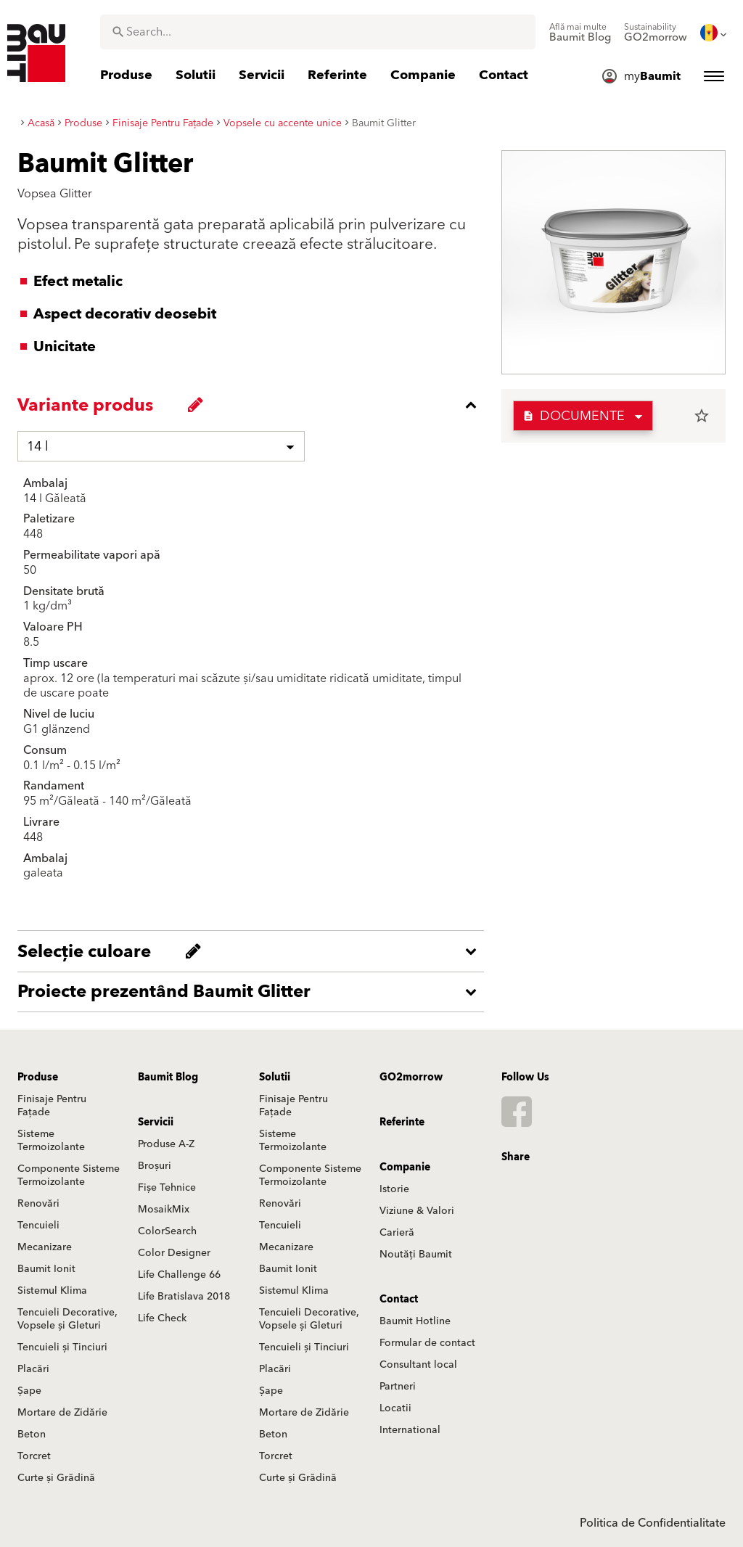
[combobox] (317, 32)
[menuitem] (580, 32)
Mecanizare (44, 1247)
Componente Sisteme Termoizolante (68, 1175)
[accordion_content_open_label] (254, 951)
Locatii (395, 1408)
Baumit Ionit (46, 1269)
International (409, 1430)
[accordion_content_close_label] (254, 405)
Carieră (396, 1233)
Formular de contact (427, 1343)
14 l (38, 446)
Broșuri (154, 1166)
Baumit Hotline (415, 1321)
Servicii (155, 1122)
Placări (33, 1369)
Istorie (394, 1189)
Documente (573, 416)
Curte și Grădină (56, 1478)
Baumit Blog (168, 1077)
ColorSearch (167, 1231)
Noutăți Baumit (415, 1254)
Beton (31, 1434)
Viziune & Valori (416, 1211)
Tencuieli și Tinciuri (62, 1347)
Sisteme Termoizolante (51, 1140)
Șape (29, 1391)
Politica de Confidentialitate (653, 1523)
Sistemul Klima (52, 1291)
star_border (701, 415)
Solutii (274, 1077)
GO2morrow (411, 1077)
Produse (37, 1077)
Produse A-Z (166, 1144)
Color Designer (174, 1253)
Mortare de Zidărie (62, 1412)
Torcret (34, 1456)
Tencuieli (38, 1225)
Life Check (162, 1318)
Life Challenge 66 (179, 1275)
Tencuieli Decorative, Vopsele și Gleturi (67, 1319)
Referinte (401, 1122)
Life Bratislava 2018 (184, 1296)
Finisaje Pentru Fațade (51, 1106)
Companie (404, 1167)
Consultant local (418, 1365)
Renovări (38, 1203)
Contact (398, 1299)
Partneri (397, 1386)
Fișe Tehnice (167, 1188)
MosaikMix (163, 1209)
